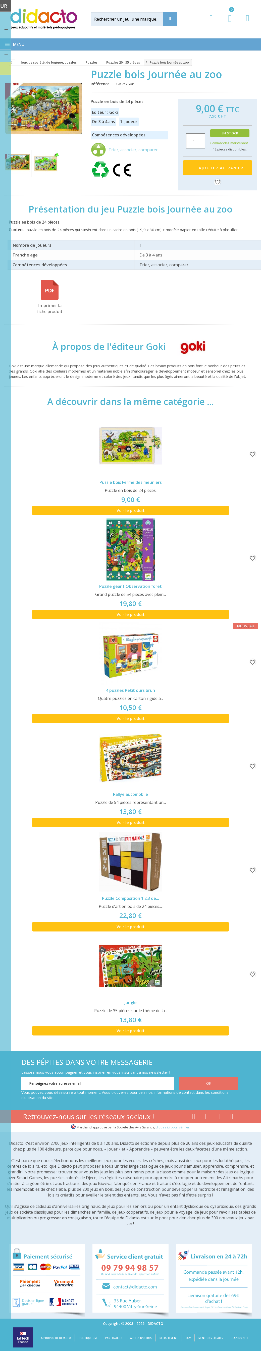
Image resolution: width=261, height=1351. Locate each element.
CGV (188, 1338)
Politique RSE (88, 1338)
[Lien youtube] (206, 1117)
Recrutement (169, 1338)
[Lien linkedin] (232, 1117)
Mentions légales (210, 1338)
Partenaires (113, 1338)
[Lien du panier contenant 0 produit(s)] (227, 23)
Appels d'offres (141, 1338)
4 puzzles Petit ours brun (130, 690)
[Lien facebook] (193, 1117)
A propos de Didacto (56, 1338)
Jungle (131, 1002)
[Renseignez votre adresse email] (97, 1083)
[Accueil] (10, 63)
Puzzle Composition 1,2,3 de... (130, 898)
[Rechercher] (131, 19)
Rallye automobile (130, 794)
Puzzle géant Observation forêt (130, 586)
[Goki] (188, 346)
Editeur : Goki (105, 112)
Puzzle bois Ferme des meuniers (130, 482)
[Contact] (247, 23)
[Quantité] (195, 140)
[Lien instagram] (219, 1117)
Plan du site (239, 1338)
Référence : (102, 83)
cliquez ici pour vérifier (172, 1127)
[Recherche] (170, 19)
